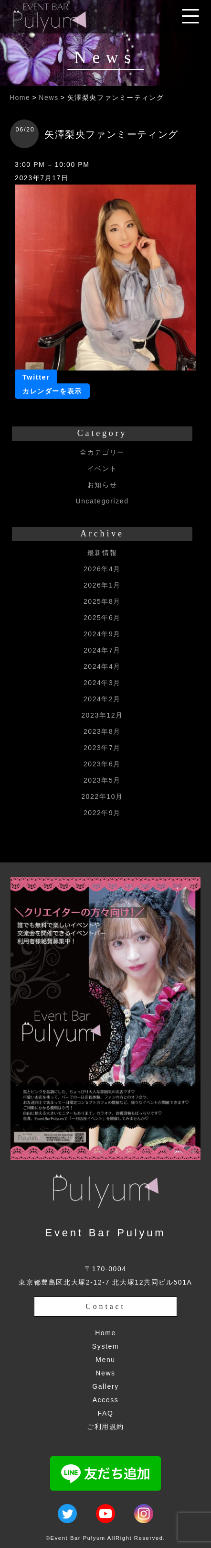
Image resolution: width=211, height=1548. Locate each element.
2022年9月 (102, 813)
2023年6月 (102, 764)
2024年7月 (102, 650)
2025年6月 (102, 617)
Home (20, 97)
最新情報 (102, 552)
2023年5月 (102, 780)
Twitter (36, 377)
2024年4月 (102, 666)
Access (106, 1400)
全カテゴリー (102, 452)
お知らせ (102, 485)
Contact (105, 1306)
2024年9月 (102, 634)
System (105, 1346)
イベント (102, 468)
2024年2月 (102, 699)
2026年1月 (102, 585)
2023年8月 (102, 731)
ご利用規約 (105, 1426)
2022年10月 (102, 796)
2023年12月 (102, 715)
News (48, 97)
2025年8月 (102, 601)
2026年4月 (102, 569)
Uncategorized (101, 501)
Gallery (105, 1386)
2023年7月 (102, 748)
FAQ (106, 1413)
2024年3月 (102, 683)
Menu (105, 1359)
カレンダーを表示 (52, 391)
